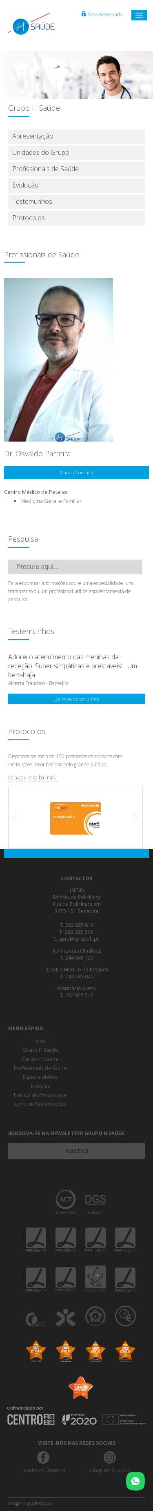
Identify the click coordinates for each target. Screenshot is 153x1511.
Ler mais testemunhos (76, 699)
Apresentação (32, 136)
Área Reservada (102, 14)
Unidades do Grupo (40, 152)
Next (131, 817)
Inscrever (76, 1150)
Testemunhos (32, 201)
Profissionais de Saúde (45, 168)
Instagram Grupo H (109, 1469)
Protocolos (28, 217)
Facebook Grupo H (43, 1469)
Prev (19, 817)
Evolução (25, 185)
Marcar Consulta (76, 472)
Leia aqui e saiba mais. (32, 777)
